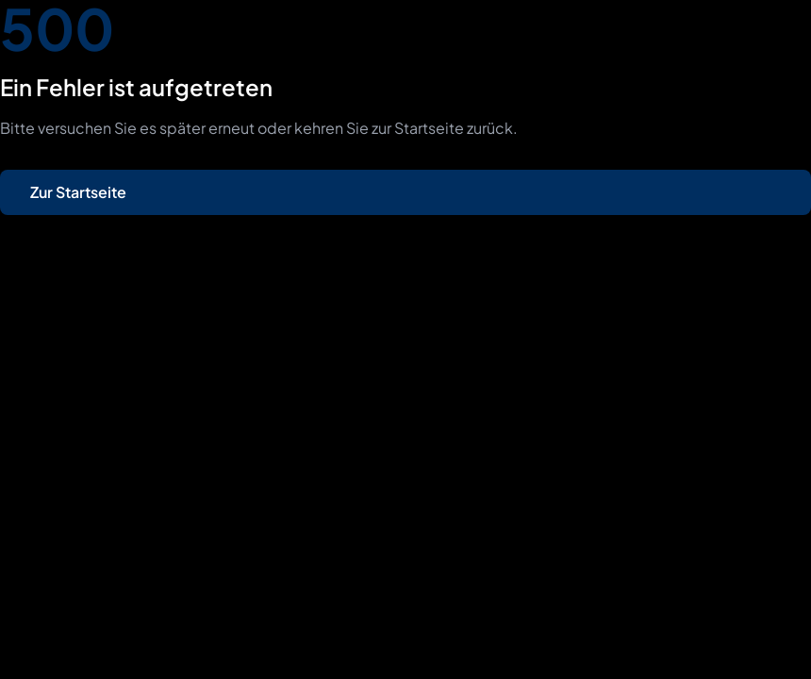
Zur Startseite (78, 192)
